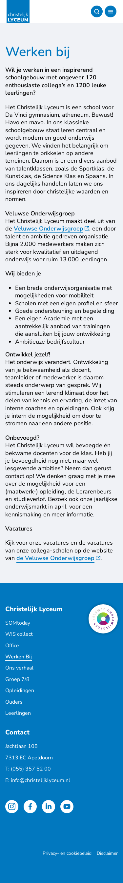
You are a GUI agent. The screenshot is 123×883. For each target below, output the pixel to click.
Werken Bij (18, 656)
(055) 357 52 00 (31, 769)
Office (12, 645)
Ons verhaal (19, 668)
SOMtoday (17, 623)
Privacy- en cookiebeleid (67, 853)
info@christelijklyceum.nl (40, 780)
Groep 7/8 (17, 679)
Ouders (14, 702)
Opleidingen (19, 690)
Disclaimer (107, 853)
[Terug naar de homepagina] (18, 11)
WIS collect (19, 634)
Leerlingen (18, 713)
